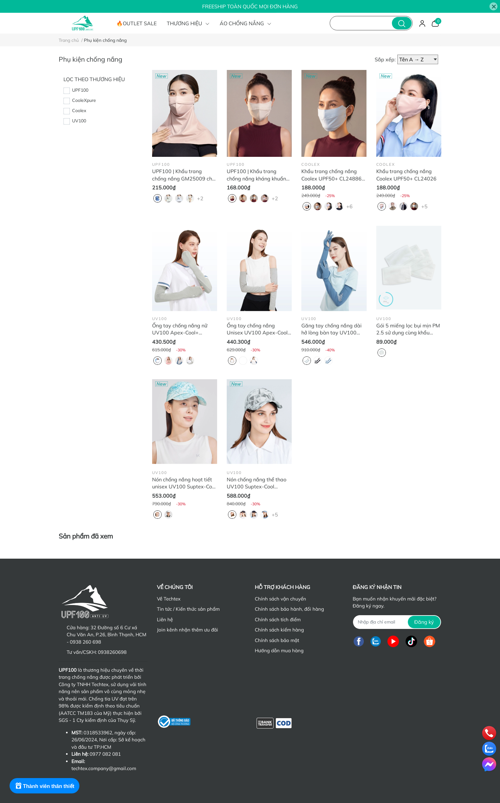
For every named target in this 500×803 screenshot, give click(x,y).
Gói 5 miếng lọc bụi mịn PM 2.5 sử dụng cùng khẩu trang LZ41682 (408, 332)
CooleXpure (84, 100)
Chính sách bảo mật (277, 640)
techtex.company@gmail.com (103, 768)
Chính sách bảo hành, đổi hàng (289, 609)
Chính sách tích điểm (278, 619)
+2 (201, 198)
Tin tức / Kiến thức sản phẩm (188, 609)
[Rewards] (44, 785)
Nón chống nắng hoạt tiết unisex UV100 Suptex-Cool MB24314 (184, 486)
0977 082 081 (105, 754)
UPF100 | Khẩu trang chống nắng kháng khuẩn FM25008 (256, 178)
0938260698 (112, 652)
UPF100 (80, 90)
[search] (402, 23)
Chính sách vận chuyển (280, 599)
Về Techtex (168, 599)
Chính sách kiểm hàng (279, 630)
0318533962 (98, 733)
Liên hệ (165, 619)
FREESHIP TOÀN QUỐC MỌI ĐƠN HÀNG (250, 6)
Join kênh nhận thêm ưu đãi (187, 630)
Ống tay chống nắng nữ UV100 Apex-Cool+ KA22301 (179, 332)
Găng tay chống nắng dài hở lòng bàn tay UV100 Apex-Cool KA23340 (331, 332)
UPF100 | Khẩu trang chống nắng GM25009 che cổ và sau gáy (183, 178)
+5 (425, 206)
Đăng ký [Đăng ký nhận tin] (424, 622)
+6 (350, 206)
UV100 (79, 121)
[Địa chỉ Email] (397, 622)
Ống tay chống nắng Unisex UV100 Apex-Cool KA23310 (257, 332)
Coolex (79, 110)
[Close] (493, 7)
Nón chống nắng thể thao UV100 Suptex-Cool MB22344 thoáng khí (256, 486)
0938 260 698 (85, 642)
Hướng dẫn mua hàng (279, 650)
